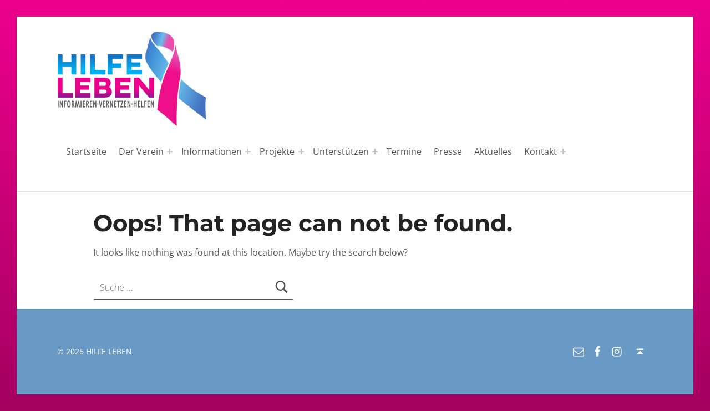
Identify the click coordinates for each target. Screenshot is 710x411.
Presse (448, 151)
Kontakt (540, 151)
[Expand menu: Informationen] (248, 151)
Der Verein (141, 151)
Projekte (277, 151)
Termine (404, 151)
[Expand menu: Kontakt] (563, 151)
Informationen (211, 151)
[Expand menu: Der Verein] (170, 151)
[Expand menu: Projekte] (301, 151)
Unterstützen (341, 151)
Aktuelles (493, 151)
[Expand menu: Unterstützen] (375, 151)
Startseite (86, 151)
